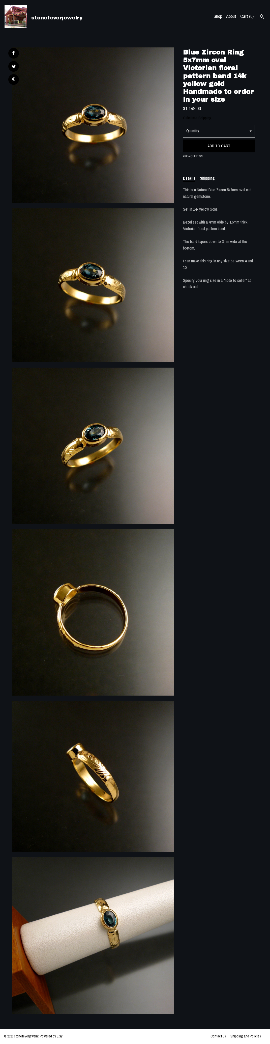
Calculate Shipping (197, 118)
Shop (218, 16)
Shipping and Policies (245, 1036)
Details (189, 178)
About (231, 16)
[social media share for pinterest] (14, 80)
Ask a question (193, 156)
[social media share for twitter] (14, 67)
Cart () (247, 16)
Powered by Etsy (51, 1036)
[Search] (262, 17)
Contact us (218, 1036)
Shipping (207, 178)
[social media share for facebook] (13, 53)
